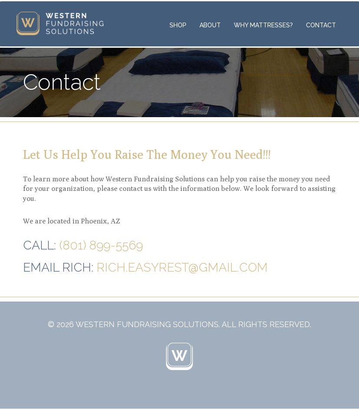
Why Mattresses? (263, 25)
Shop (178, 25)
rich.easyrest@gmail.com (182, 267)
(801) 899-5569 (101, 245)
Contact (321, 25)
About (210, 25)
